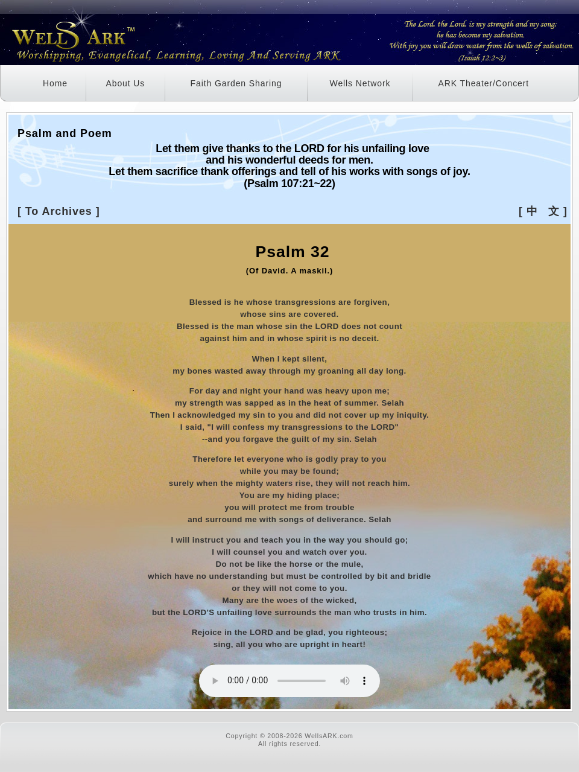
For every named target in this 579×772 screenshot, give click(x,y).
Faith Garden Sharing (236, 83)
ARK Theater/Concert (483, 83)
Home (55, 83)
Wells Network (360, 83)
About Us (125, 83)
